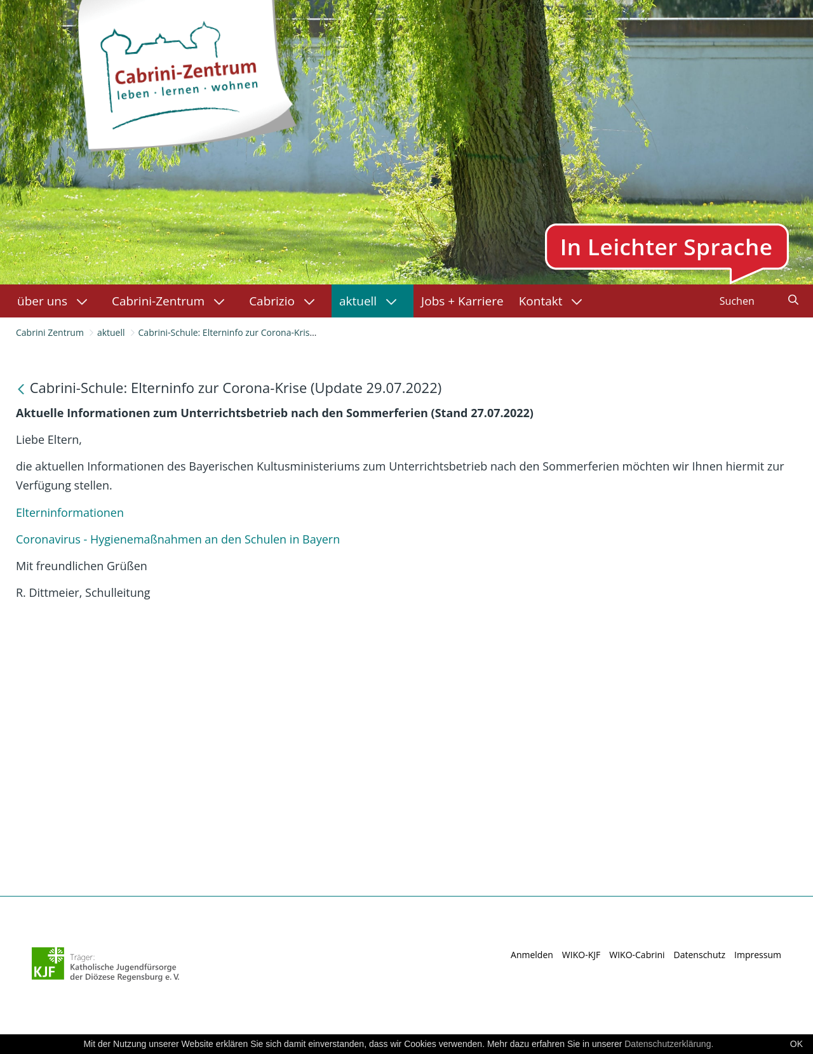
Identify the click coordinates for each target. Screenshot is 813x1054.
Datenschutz (699, 955)
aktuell (111, 332)
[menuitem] (57, 300)
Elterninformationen (70, 512)
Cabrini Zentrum (50, 332)
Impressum (757, 955)
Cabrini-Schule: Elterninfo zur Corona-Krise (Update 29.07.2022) (269, 332)
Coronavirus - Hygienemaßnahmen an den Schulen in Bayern (179, 539)
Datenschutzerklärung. (668, 1044)
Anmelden (532, 955)
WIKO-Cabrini (636, 955)
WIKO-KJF (581, 955)
